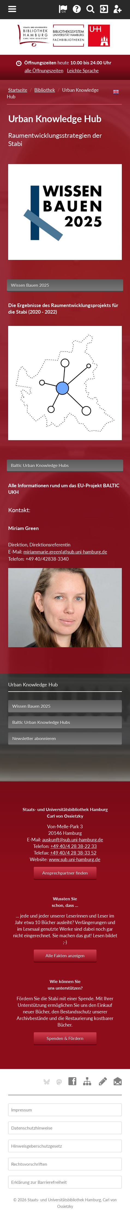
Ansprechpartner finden (65, 872)
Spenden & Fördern (65, 1038)
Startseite (17, 90)
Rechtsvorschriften (29, 1164)
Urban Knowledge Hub (33, 684)
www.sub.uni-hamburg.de (74, 859)
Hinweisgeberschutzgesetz (36, 1145)
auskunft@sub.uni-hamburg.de (72, 839)
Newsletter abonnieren (34, 738)
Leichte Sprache (83, 70)
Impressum (21, 1109)
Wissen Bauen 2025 (30, 285)
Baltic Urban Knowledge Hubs (40, 465)
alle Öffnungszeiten (44, 70)
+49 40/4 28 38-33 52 (73, 853)
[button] (12, 9)
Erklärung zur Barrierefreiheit (39, 1182)
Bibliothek (44, 90)
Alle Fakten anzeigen (65, 955)
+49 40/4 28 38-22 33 (73, 846)
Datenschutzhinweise (31, 1127)
